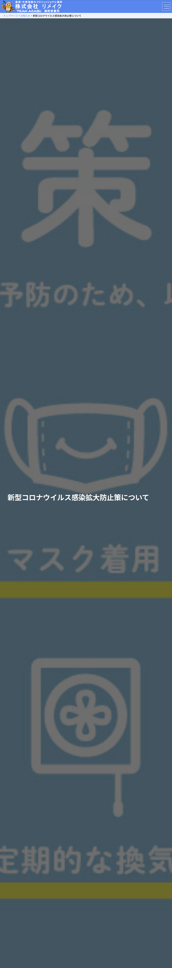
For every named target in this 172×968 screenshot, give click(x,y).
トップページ (9, 15)
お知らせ (25, 15)
